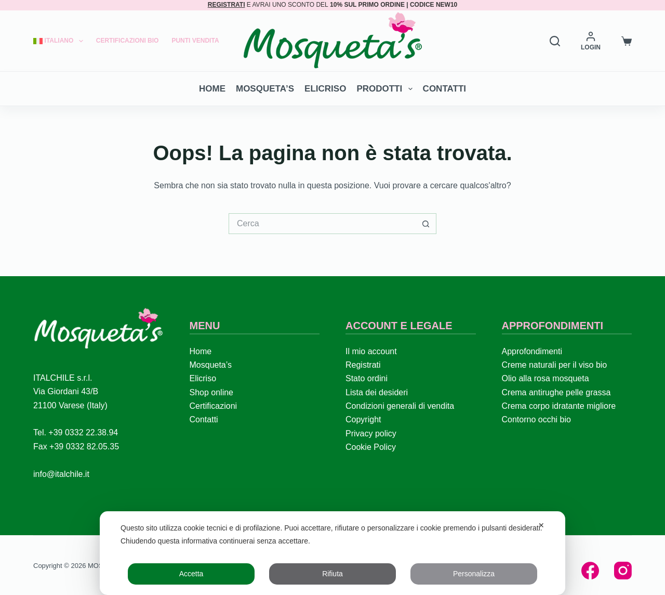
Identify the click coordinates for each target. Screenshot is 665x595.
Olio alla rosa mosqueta (545, 378)
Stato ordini (366, 378)
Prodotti (386, 89)
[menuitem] (61, 40)
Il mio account (371, 351)
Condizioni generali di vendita (399, 406)
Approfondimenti (532, 351)
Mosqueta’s (265, 89)
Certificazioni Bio (127, 40)
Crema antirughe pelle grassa (556, 392)
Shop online (212, 392)
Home (212, 89)
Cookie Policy (370, 447)
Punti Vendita (195, 40)
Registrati (363, 364)
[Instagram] (623, 570)
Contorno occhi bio (536, 419)
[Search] (555, 41)
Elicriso (325, 89)
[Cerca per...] (322, 223)
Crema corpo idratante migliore (559, 406)
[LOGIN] (591, 41)
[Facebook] (590, 570)
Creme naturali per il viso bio (554, 364)
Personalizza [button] (474, 574)
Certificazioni (213, 406)
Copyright (363, 419)
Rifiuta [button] (332, 574)
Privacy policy (370, 433)
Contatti (444, 89)
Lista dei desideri (376, 392)
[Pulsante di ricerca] (426, 223)
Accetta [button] (191, 574)
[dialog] (332, 553)
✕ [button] (541, 525)
